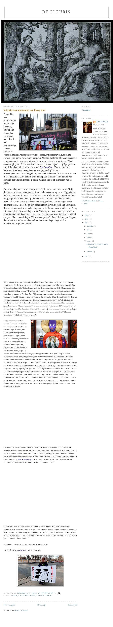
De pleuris (56, 12)
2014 (87, 215)
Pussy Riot (23, 596)
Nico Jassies (102, 122)
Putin (32, 596)
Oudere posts (72, 605)
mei (88, 237)
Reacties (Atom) (21, 610)
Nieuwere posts (9, 605)
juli (88, 230)
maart (89, 241)
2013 (87, 219)
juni (88, 233)
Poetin (14, 596)
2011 (87, 256)
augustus (90, 226)
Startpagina (86, 110)
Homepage (41, 605)
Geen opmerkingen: (47, 593)
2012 (87, 223)
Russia (48, 596)
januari (89, 252)
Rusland (40, 596)
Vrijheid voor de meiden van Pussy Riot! (25, 110)
